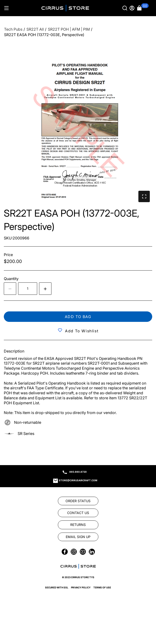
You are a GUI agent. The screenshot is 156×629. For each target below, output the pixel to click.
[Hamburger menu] (6, 8)
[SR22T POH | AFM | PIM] (69, 29)
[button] (143, 8)
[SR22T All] (35, 29)
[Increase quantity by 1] (45, 288)
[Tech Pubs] (13, 29)
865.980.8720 (78, 471)
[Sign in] (132, 8)
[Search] (125, 8)
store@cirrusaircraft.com (78, 480)
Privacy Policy (81, 587)
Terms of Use (102, 587)
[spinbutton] (27, 288)
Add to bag (78, 316)
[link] (78, 501)
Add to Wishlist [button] (81, 331)
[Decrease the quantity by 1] (10, 288)
